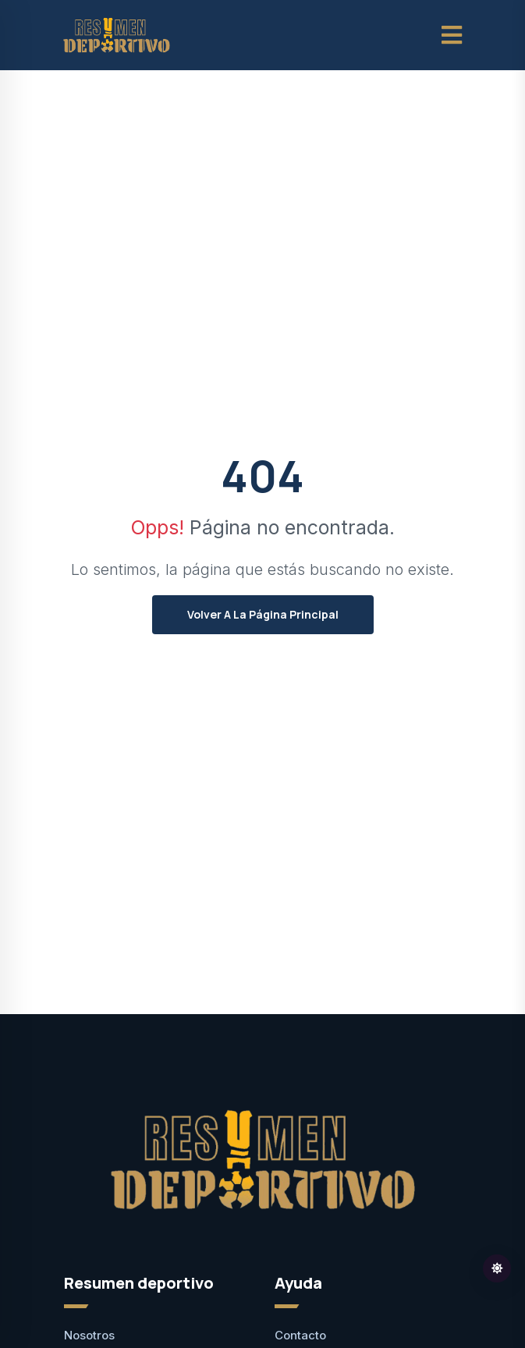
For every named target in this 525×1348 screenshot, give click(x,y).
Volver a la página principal (263, 614)
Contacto (300, 1335)
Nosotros (89, 1335)
